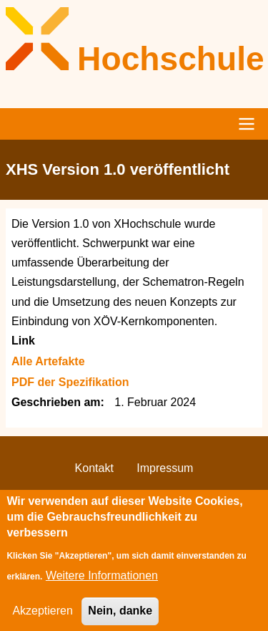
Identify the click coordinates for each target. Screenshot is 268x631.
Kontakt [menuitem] (94, 468)
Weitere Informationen (102, 585)
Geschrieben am (56, 402)
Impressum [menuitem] (165, 468)
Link (23, 340)
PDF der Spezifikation (70, 382)
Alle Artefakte (48, 361)
